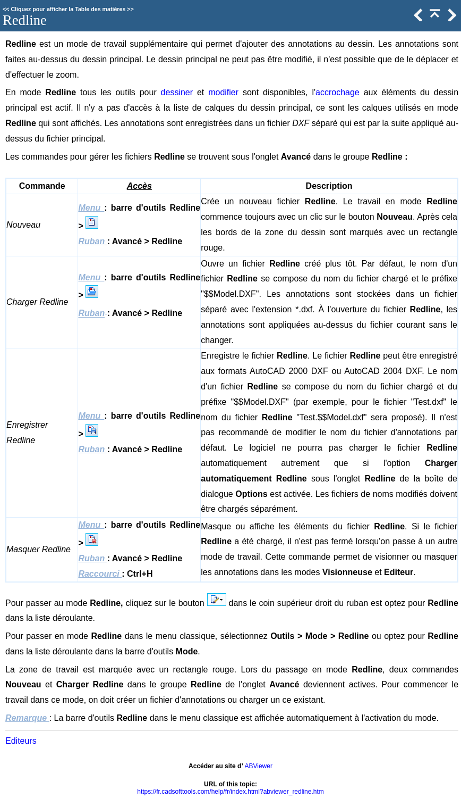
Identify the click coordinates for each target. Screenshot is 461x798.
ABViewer (258, 766)
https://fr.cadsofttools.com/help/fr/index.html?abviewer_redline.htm (230, 791)
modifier (223, 92)
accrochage (337, 92)
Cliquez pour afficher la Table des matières (68, 9)
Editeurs (21, 740)
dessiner (177, 92)
